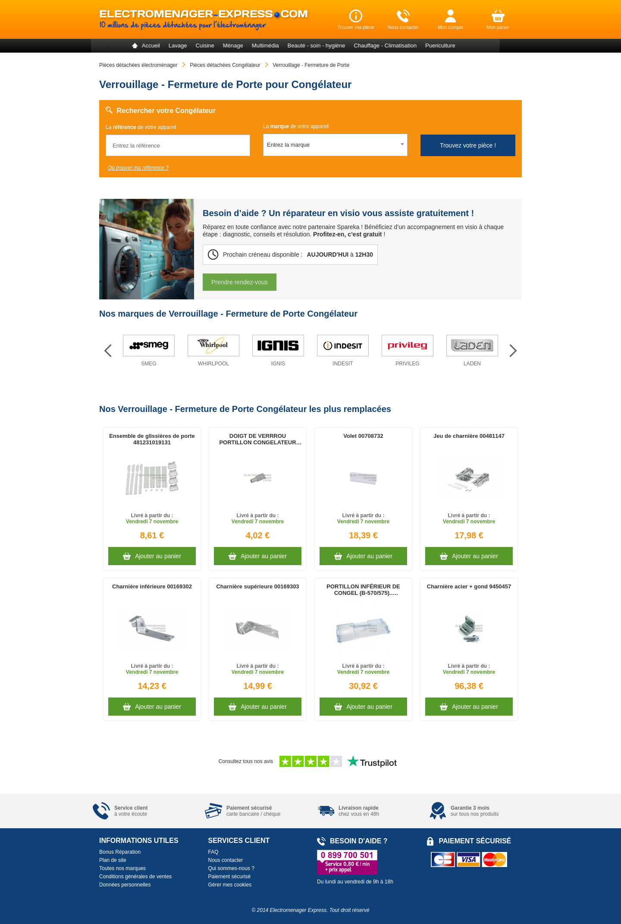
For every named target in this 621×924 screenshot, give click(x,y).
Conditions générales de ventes (135, 877)
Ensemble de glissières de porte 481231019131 (152, 439)
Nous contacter (225, 860)
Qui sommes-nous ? (231, 868)
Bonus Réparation (120, 852)
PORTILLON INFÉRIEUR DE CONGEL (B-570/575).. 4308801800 (363, 589)
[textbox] (335, 145)
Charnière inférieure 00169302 (152, 586)
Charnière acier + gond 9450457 (469, 586)
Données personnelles (125, 885)
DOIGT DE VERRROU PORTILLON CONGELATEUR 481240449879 (257, 439)
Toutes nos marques (122, 868)
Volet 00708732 (363, 436)
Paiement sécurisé (229, 877)
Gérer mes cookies (230, 885)
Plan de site (112, 860)
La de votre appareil (141, 127)
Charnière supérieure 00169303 (257, 586)
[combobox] (335, 145)
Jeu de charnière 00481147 (469, 436)
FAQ (213, 852)
